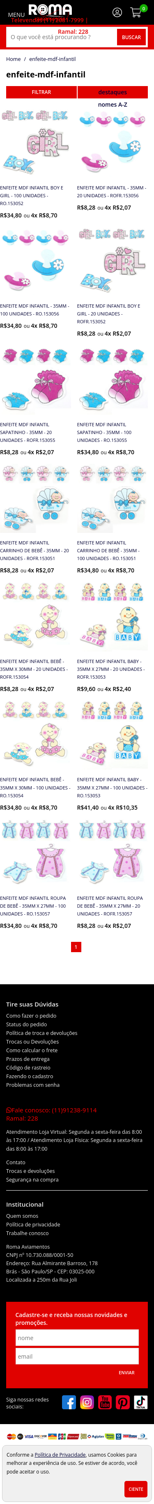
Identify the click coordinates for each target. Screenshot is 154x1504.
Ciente (136, 1489)
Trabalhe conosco (27, 1233)
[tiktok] (141, 1403)
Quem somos (22, 1215)
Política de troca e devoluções (42, 1033)
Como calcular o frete (31, 1050)
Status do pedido (26, 1024)
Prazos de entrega (28, 1059)
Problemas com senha (33, 1084)
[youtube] (105, 1403)
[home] (50, 12)
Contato (15, 1162)
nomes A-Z (112, 104)
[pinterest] (123, 1403)
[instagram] (87, 1403)
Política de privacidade (33, 1224)
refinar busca (41, 92)
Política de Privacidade (59, 1454)
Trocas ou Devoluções (32, 1041)
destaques (112, 92)
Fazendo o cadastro (29, 1076)
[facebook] (69, 1403)
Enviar (126, 1373)
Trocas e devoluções (30, 1171)
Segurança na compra (32, 1179)
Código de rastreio (28, 1067)
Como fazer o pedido (31, 1015)
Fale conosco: (51, 1114)
